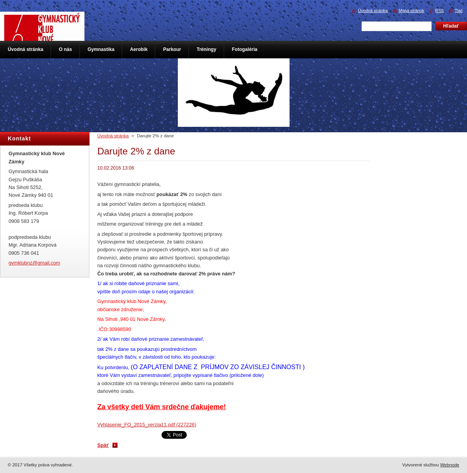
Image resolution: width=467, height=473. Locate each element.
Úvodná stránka (113, 135)
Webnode (449, 464)
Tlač (459, 10)
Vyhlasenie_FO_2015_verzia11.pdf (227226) (146, 424)
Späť (103, 445)
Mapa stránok (411, 10)
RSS (439, 10)
